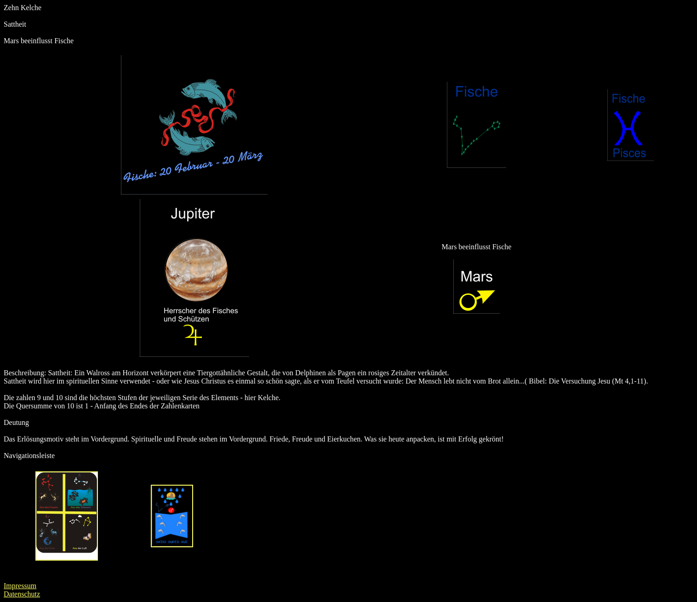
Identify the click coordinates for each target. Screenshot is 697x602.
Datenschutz (22, 594)
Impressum (20, 586)
